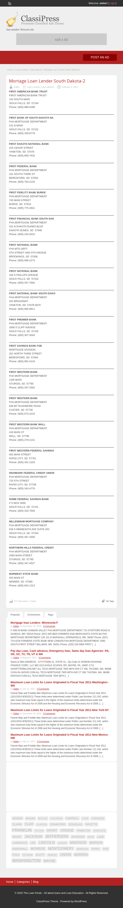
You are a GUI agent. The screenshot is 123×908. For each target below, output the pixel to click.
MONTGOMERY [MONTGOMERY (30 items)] (61, 849)
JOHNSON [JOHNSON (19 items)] (78, 836)
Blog (35, 881)
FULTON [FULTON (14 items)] (39, 830)
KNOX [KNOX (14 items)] (91, 837)
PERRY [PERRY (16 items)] (95, 848)
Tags (50, 614)
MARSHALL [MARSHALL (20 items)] (20, 848)
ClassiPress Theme (47, 901)
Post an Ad (100, 57)
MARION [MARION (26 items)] (96, 843)
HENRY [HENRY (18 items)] (17, 836)
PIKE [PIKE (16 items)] (105, 848)
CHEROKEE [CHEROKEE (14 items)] (97, 818)
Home (10, 70)
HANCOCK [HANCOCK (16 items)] (99, 830)
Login (112, 3)
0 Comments (49, 626)
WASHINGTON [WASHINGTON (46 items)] (26, 860)
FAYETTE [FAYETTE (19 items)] (91, 824)
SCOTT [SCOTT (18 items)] (40, 854)
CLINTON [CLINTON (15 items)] (41, 824)
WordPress (80, 901)
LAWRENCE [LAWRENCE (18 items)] (19, 842)
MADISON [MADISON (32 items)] (78, 842)
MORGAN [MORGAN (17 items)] (82, 848)
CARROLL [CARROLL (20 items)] (72, 818)
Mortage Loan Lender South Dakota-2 (47, 81)
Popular (15, 614)
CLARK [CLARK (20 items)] (17, 824)
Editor (17, 87)
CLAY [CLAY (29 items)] (29, 824)
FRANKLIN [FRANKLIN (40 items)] (22, 830)
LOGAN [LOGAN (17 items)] (62, 842)
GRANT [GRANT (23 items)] (52, 830)
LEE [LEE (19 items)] (33, 842)
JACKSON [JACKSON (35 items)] (33, 836)
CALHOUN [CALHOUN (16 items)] (56, 818)
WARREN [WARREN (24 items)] (81, 854)
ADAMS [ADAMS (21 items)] (17, 818)
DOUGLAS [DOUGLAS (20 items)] (75, 824)
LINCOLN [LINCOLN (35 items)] (47, 842)
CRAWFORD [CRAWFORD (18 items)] (58, 824)
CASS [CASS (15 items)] (85, 818)
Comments (33, 614)
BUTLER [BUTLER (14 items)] (42, 818)
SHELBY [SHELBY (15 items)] (52, 855)
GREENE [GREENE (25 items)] (67, 830)
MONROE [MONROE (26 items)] (38, 849)
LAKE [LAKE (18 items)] (100, 836)
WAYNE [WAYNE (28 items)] (50, 861)
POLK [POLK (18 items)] (16, 854)
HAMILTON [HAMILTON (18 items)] (83, 830)
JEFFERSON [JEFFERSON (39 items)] (56, 836)
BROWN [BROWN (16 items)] (30, 818)
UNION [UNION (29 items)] (65, 855)
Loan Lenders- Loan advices (28, 70)
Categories (23, 881)
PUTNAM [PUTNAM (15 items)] (27, 855)
